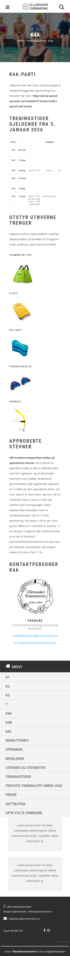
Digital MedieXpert (55, 951)
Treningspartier (36, 40)
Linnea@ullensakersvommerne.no (35, 643)
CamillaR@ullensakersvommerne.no (35, 636)
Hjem (20, 40)
